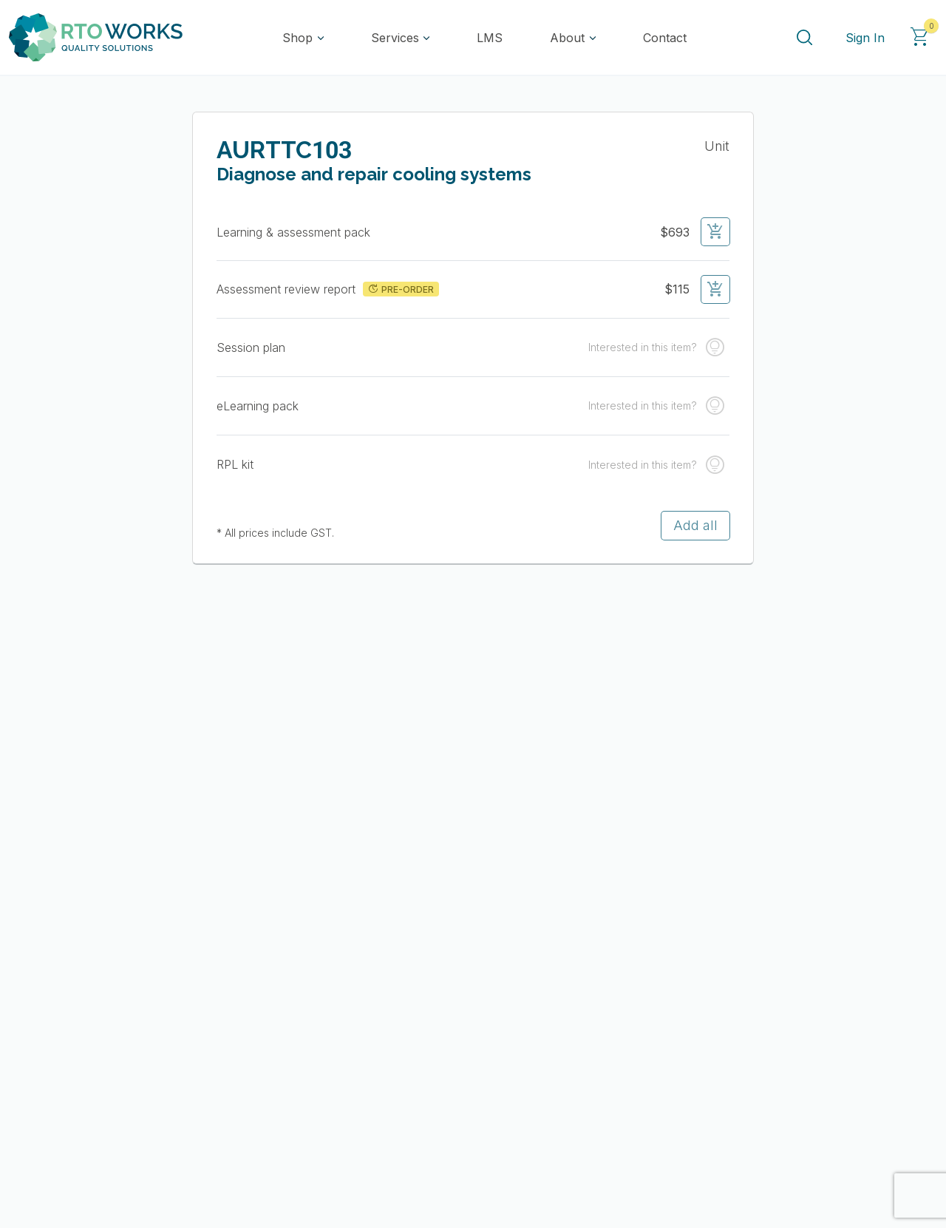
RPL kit (235, 464)
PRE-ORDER (400, 289)
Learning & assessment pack (295, 232)
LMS (490, 37)
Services (395, 37)
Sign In (865, 37)
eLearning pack (258, 405)
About (567, 37)
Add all (695, 525)
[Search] (804, 37)
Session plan (251, 347)
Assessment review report (288, 289)
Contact (665, 37)
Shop (297, 37)
